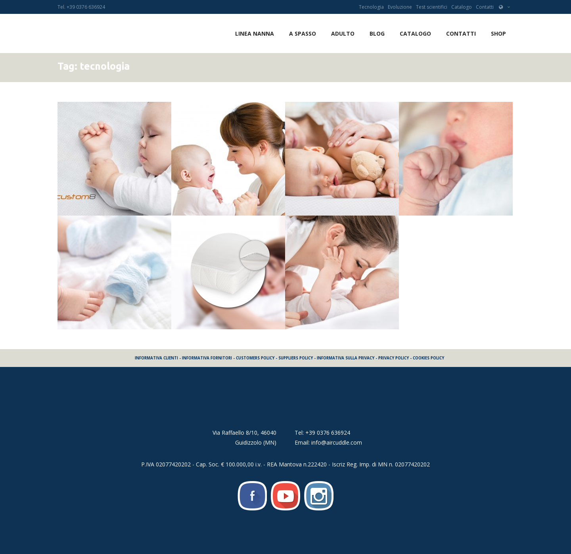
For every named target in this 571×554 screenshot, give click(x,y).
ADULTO (342, 33)
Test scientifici (431, 7)
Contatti (485, 7)
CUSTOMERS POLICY (255, 358)
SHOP (498, 33)
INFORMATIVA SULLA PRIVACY (345, 358)
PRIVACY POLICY (393, 358)
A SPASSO (302, 33)
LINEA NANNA (254, 33)
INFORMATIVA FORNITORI (207, 358)
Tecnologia (371, 7)
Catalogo (461, 7)
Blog (377, 33)
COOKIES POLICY (428, 358)
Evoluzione (400, 7)
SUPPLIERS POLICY (295, 358)
